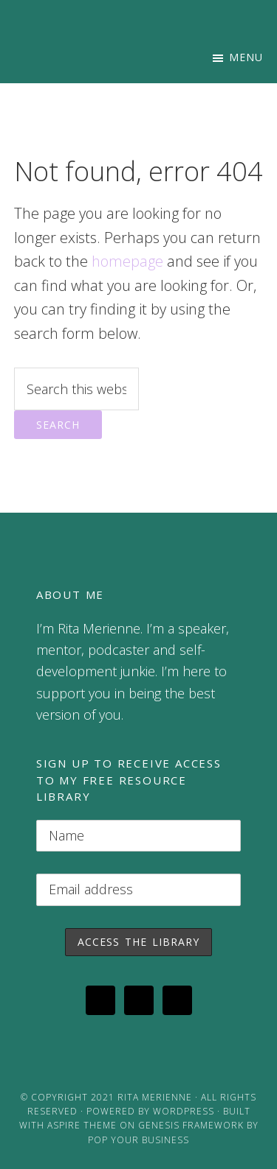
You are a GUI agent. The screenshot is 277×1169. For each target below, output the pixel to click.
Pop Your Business (138, 1140)
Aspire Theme (82, 1125)
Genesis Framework (191, 1125)
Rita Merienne (154, 1097)
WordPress (183, 1111)
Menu (246, 57)
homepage (127, 261)
